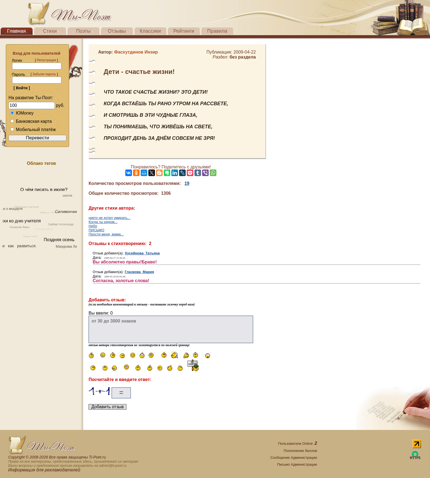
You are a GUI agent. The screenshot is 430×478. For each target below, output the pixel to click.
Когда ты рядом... (103, 222)
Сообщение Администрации (293, 457)
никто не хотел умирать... (109, 218)
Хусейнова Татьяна (142, 253)
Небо (93, 226)
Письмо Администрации (297, 464)
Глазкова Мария (139, 272)
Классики (150, 31)
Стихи (50, 31)
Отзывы (117, 31)
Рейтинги (183, 31)
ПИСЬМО (96, 230)
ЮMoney (21, 113)
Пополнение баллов (300, 451)
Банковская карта (31, 121)
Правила (217, 31)
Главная (16, 31)
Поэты (83, 31)
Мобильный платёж (33, 129)
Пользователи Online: (297, 443)
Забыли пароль (44, 74)
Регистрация (46, 60)
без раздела (243, 57)
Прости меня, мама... (106, 234)
